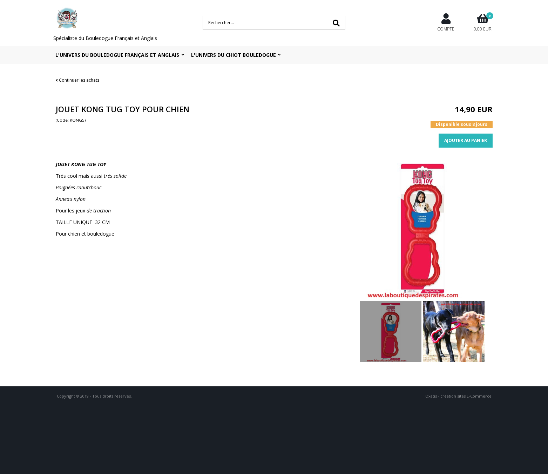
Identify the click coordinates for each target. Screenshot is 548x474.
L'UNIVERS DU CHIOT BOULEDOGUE (233, 55)
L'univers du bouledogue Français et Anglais (117, 55)
